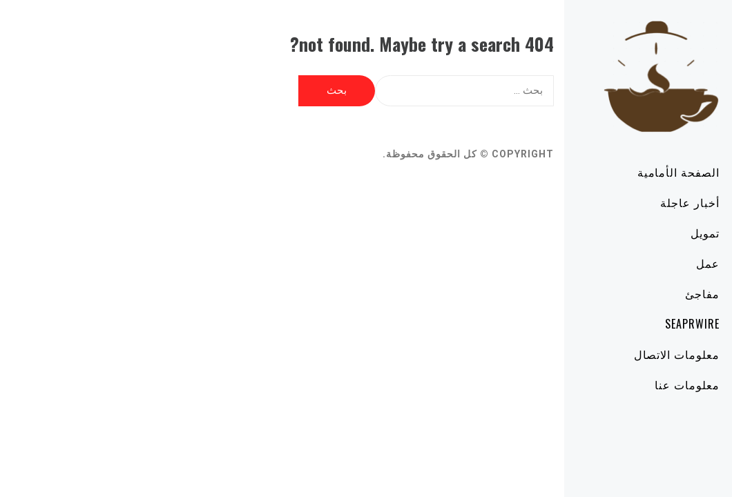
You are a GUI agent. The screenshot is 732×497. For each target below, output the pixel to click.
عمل (668, 263)
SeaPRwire (653, 323)
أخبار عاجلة (650, 202)
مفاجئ (663, 293)
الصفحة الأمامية (639, 172)
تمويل (665, 232)
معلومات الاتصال (637, 354)
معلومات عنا (647, 384)
